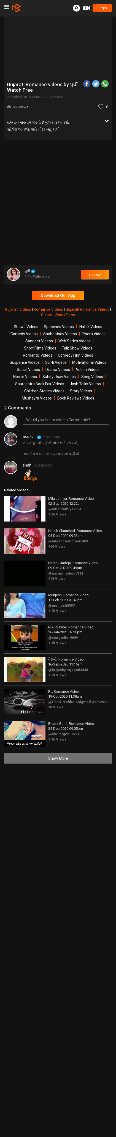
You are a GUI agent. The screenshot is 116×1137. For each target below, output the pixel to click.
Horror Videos (25, 377)
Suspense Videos (25, 362)
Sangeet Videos (39, 341)
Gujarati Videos (18, 309)
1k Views (55, 707)
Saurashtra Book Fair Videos (39, 384)
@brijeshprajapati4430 (68, 670)
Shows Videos (26, 327)
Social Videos (28, 369)
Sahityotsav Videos (59, 377)
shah (27, 465)
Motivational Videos (89, 362)
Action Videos (87, 369)
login (102, 8)
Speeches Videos (59, 327)
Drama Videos (57, 369)
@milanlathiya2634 (64, 509)
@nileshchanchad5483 (68, 541)
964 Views (56, 546)
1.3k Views (57, 514)
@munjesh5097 (61, 605)
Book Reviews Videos (75, 398)
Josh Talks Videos (85, 384)
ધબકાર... (32, 437)
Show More (58, 758)
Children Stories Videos (44, 391)
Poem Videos (94, 334)
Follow (95, 275)
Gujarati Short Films (58, 315)
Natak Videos (90, 327)
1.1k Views (57, 643)
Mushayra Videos (37, 398)
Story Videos (81, 391)
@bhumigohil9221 (63, 734)
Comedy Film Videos (75, 355)
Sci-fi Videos (56, 362)
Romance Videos (49, 309)
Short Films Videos (40, 348)
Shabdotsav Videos (60, 334)
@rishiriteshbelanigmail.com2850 (77, 702)
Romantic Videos (37, 355)
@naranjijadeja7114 (65, 573)
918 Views (56, 578)
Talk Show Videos (77, 348)
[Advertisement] (58, 203)
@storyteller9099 (63, 638)
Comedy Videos (24, 334)
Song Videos (92, 377)
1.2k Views (57, 611)
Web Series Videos (74, 341)
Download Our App (58, 295)
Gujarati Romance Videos (88, 309)
